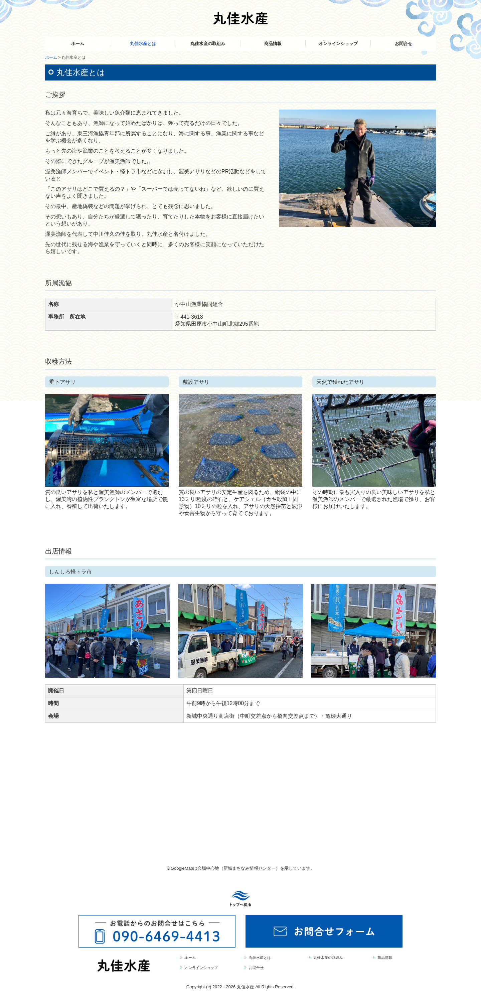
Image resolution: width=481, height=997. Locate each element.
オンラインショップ (338, 43)
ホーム (77, 43)
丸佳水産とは (143, 43)
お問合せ (403, 43)
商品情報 (273, 43)
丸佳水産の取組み (207, 43)
